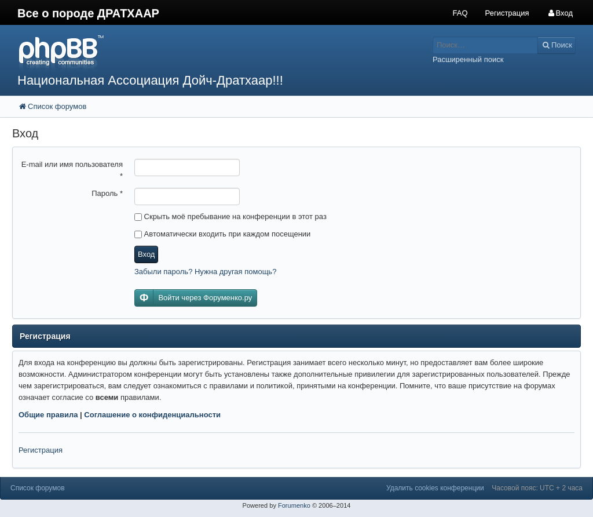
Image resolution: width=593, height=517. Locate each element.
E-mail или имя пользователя (72, 170)
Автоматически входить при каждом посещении (222, 234)
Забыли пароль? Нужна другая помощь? (205, 271)
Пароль (107, 193)
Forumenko (294, 505)
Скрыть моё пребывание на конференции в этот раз (230, 216)
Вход (146, 254)
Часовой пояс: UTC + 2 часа (537, 488)
